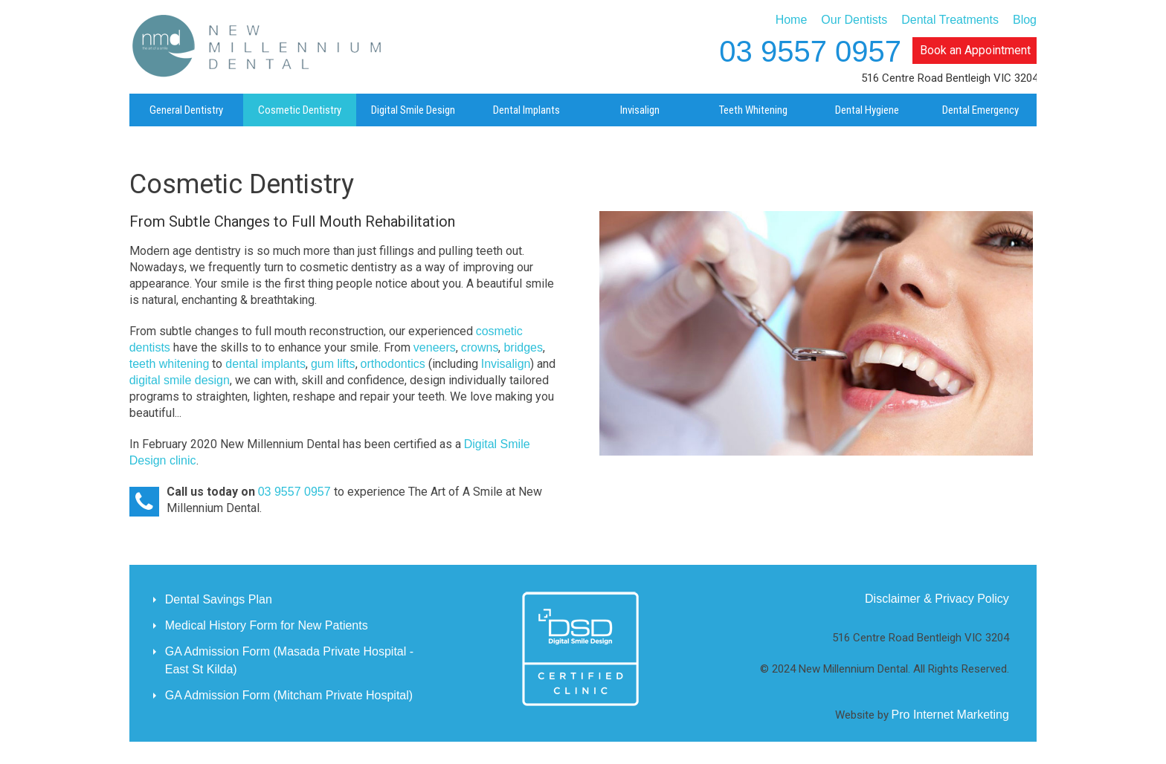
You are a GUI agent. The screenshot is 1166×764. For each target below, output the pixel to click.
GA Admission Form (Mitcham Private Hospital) (289, 695)
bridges (522, 347)
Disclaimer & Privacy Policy (937, 598)
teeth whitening (169, 363)
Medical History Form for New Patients (266, 625)
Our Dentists (854, 19)
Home (792, 19)
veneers (434, 347)
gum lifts (333, 363)
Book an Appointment (975, 50)
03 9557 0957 (810, 51)
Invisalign (506, 363)
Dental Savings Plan (218, 599)
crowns (480, 347)
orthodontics (393, 363)
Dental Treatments (950, 19)
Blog (1025, 19)
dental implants (265, 363)
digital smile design (179, 380)
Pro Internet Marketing (950, 714)
